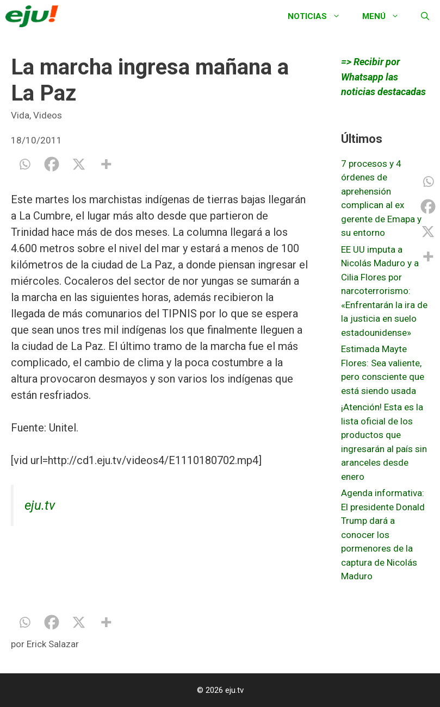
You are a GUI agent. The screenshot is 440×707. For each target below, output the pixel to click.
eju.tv (39, 505)
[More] (106, 164)
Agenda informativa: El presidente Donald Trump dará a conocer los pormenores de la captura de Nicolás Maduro (383, 534)
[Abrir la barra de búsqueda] (425, 16)
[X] (78, 164)
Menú (386, 16)
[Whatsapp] (24, 164)
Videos (47, 115)
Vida (20, 115)
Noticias (319, 16)
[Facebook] (51, 164)
